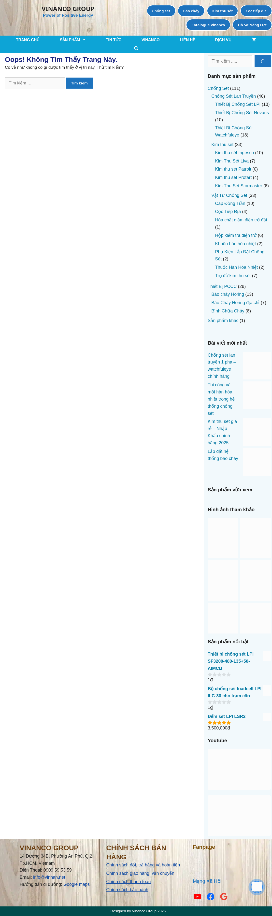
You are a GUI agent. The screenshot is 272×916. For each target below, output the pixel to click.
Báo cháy (191, 10)
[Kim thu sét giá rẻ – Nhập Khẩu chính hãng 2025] (257, 433)
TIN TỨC (113, 40)
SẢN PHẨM (78, 40)
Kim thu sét (222, 10)
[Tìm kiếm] (263, 61)
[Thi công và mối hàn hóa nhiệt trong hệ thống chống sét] (257, 396)
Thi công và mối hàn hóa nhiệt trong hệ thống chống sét (221, 399)
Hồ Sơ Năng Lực (252, 24)
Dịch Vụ (223, 40)
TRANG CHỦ (28, 40)
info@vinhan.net (49, 877)
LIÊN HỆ (187, 40)
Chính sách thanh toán (128, 881)
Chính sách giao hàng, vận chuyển (140, 873)
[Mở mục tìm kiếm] (136, 48)
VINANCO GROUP (68, 8)
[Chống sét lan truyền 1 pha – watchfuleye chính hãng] (257, 367)
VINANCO (151, 40)
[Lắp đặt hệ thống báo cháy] (257, 463)
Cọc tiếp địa (256, 10)
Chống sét (161, 10)
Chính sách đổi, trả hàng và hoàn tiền (143, 864)
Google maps (76, 884)
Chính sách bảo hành (127, 889)
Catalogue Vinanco (208, 24)
